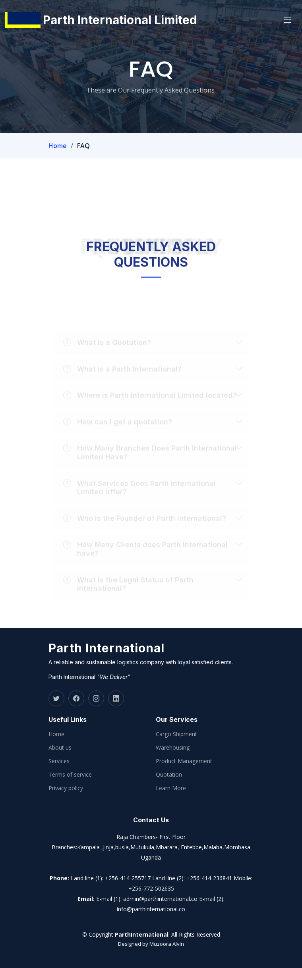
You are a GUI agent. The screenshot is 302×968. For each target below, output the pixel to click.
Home (57, 145)
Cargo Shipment (176, 734)
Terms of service (70, 774)
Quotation (169, 774)
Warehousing (173, 747)
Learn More (171, 788)
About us (60, 747)
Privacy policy (65, 788)
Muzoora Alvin (166, 943)
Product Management (184, 761)
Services (59, 761)
